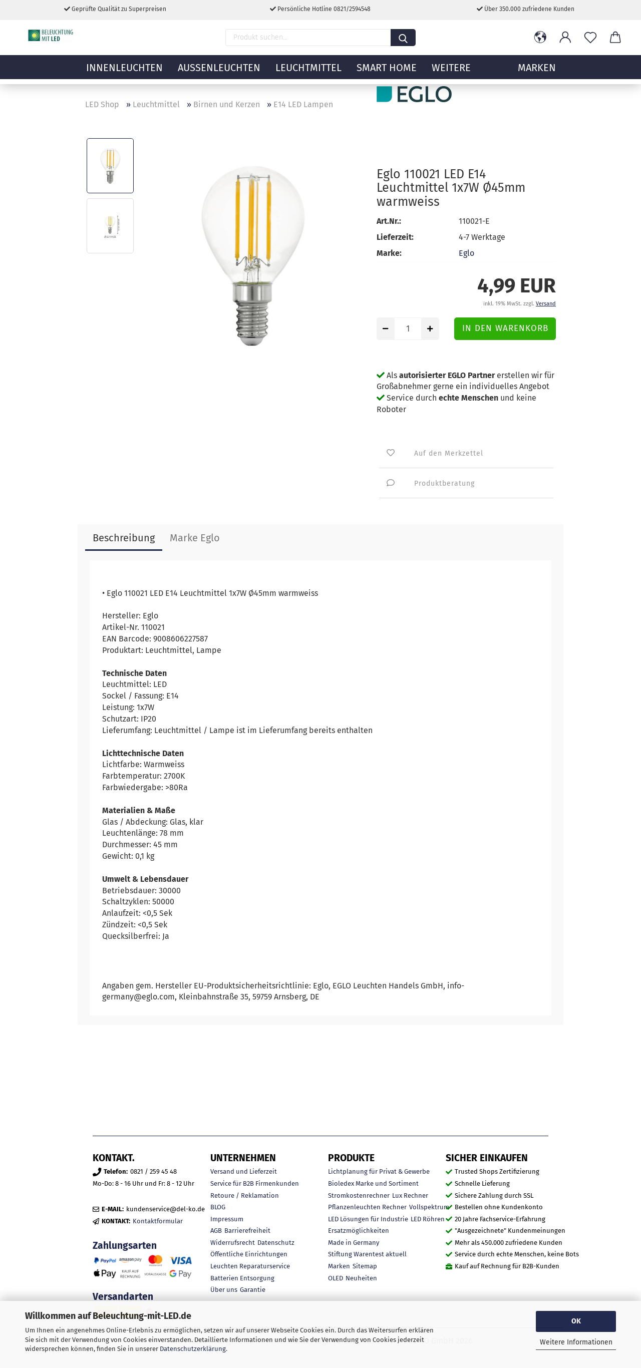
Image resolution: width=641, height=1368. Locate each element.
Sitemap (365, 1266)
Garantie (252, 1289)
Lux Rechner (410, 1195)
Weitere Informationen (576, 1342)
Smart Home (387, 73)
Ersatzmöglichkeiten (358, 1230)
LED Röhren (428, 1219)
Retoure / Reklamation (244, 1195)
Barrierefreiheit (247, 1230)
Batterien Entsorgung (242, 1278)
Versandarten (123, 1296)
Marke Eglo (195, 538)
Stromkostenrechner (359, 1195)
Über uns (223, 1289)
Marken (339, 1266)
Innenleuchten (124, 73)
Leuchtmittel (308, 73)
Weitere (451, 73)
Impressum (226, 1219)
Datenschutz (275, 1242)
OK (576, 1321)
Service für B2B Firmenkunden (254, 1183)
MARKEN (537, 73)
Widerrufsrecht (232, 1242)
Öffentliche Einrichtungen (248, 1254)
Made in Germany (353, 1242)
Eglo (466, 253)
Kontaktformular (158, 1221)
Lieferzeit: (395, 237)
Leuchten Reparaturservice (250, 1266)
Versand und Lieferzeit (243, 1171)
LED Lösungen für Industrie (368, 1219)
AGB (216, 1230)
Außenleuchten (219, 73)
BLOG (217, 1207)
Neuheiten (361, 1278)
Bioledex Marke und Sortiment (373, 1183)
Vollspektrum (429, 1207)
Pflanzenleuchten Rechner (367, 1207)
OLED (335, 1278)
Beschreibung (124, 538)
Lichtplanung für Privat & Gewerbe (379, 1171)
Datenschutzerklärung (193, 1348)
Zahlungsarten (125, 1245)
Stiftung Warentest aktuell (367, 1254)
